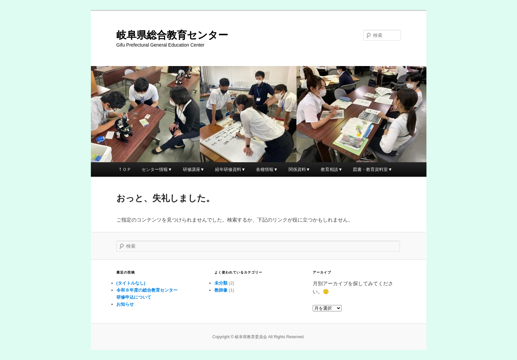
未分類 (220, 283)
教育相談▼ (332, 169)
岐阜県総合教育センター (172, 35)
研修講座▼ (194, 169)
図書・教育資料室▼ (372, 169)
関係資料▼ (299, 169)
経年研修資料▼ (230, 169)
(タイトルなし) (131, 283)
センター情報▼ (157, 169)
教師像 (220, 290)
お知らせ (125, 304)
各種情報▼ (267, 169)
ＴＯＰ (124, 169)
